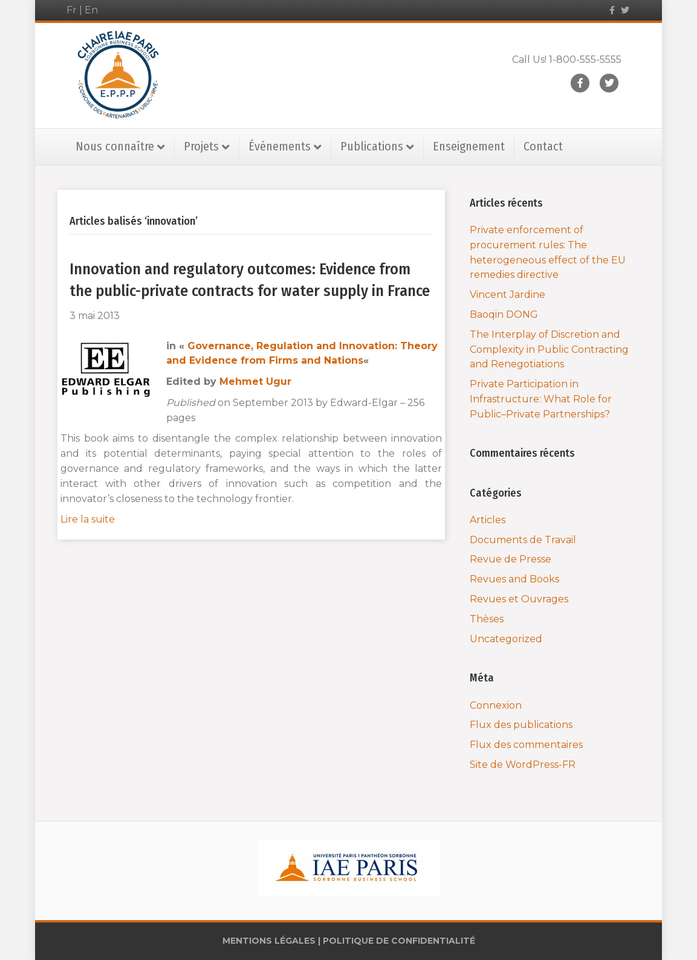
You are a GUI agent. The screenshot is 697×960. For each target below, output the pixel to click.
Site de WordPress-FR (522, 764)
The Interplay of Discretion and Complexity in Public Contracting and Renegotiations (549, 349)
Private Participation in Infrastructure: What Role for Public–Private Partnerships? (541, 399)
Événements (279, 146)
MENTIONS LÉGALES (269, 940)
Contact (543, 146)
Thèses (487, 619)
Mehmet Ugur (255, 381)
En (91, 10)
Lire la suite (87, 519)
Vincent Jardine (507, 294)
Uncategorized (506, 639)
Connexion (496, 705)
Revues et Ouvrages (519, 599)
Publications (371, 146)
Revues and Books (514, 579)
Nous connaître (115, 146)
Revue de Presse (510, 559)
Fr (71, 10)
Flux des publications (521, 724)
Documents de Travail (523, 540)
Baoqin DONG (504, 314)
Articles (487, 520)
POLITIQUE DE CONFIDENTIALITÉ (399, 940)
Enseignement (469, 146)
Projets (201, 146)
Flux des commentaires (526, 744)
